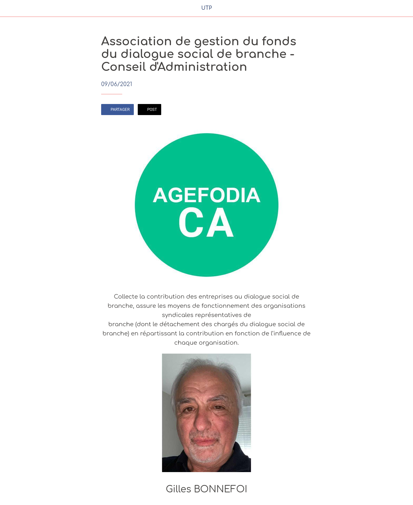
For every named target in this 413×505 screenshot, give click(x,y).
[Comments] (305, 110)
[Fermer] (10, 8)
